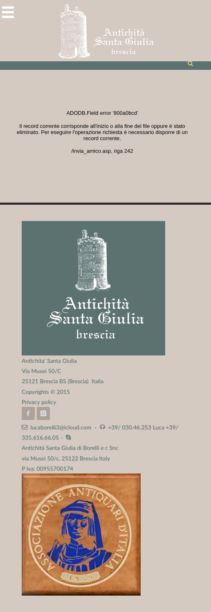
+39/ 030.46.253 (129, 427)
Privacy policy (39, 401)
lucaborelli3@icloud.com (60, 427)
